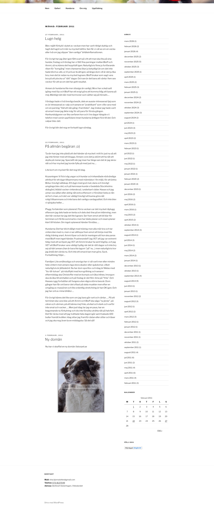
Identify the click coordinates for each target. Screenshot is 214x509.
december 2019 (131, 189)
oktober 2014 (130, 225)
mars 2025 (129, 82)
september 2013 (131, 276)
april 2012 (128, 311)
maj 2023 (128, 133)
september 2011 (131, 347)
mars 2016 (129, 209)
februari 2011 (130, 383)
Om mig (83, 8)
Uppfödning (97, 8)
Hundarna (70, 8)
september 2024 (131, 112)
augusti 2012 (130, 301)
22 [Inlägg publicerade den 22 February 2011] (134, 421)
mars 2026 (129, 41)
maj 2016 (128, 199)
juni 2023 (128, 128)
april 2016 (128, 204)
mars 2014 (129, 255)
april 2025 (128, 77)
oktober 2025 (130, 66)
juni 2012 (128, 306)
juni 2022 (128, 158)
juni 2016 (128, 194)
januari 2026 (129, 51)
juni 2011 (128, 362)
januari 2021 (129, 174)
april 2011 (128, 373)
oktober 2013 (130, 271)
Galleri (57, 8)
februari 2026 (130, 46)
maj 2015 (128, 215)
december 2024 (131, 97)
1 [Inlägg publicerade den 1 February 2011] (133, 407)
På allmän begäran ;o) (62, 146)
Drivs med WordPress (54, 502)
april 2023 (128, 138)
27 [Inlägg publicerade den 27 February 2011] (166, 421)
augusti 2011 (130, 352)
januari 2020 (130, 184)
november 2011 (131, 337)
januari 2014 (129, 260)
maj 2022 (128, 163)
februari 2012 (130, 322)
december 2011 (131, 332)
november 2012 (131, 296)
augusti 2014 (130, 235)
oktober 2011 (130, 342)
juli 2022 (128, 153)
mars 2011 (129, 378)
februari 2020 (130, 179)
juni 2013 (128, 286)
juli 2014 (128, 240)
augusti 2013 (130, 281)
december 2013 (131, 266)
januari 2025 (129, 92)
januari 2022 (129, 169)
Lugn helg (53, 38)
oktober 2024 (130, 107)
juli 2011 (127, 357)
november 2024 (131, 102)
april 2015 (128, 220)
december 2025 (131, 56)
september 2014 (131, 230)
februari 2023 (130, 148)
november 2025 (131, 61)
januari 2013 (129, 291)
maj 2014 (128, 250)
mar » (159, 430)
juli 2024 (128, 123)
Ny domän (53, 339)
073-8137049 (58, 483)
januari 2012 (129, 327)
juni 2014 (128, 245)
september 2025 (131, 72)
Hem (47, 8)
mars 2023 (129, 143)
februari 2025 (130, 87)
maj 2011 (128, 367)
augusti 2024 (130, 118)
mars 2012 (129, 317)
